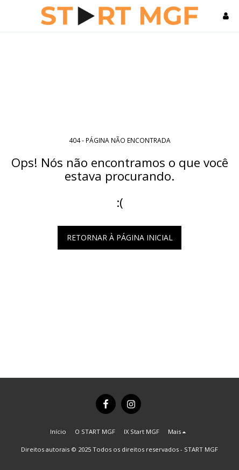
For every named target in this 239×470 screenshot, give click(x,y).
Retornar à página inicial (120, 237)
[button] (12, 15)
